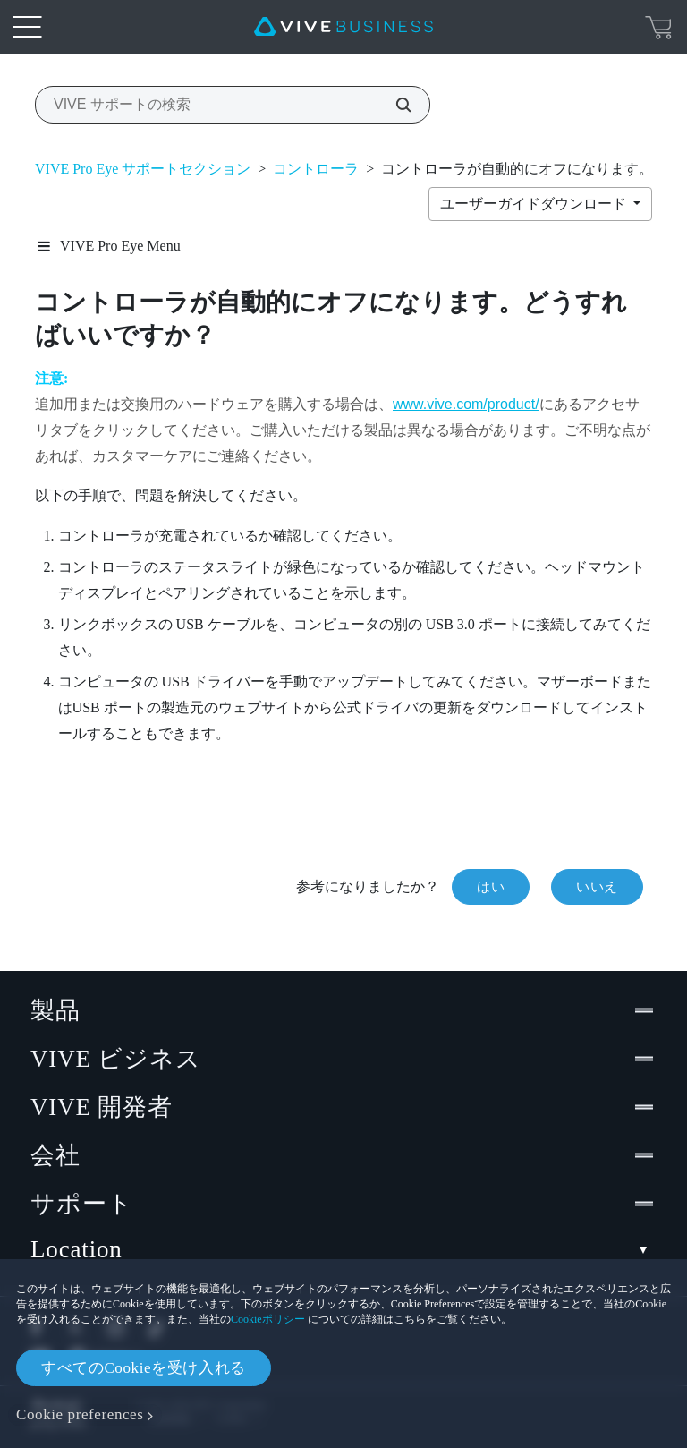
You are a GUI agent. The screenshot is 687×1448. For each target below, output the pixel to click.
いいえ (597, 887)
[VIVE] (343, 26)
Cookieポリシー (268, 1319)
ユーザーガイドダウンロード (535, 203)
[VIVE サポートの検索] (393, 105)
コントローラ (316, 168)
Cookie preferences (79, 1414)
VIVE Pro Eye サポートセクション (142, 168)
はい (491, 887)
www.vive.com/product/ (466, 404)
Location (343, 1250)
